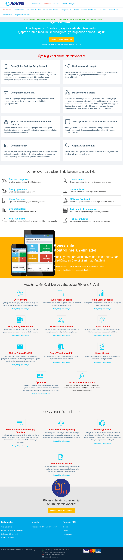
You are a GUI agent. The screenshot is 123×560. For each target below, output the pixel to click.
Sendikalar (36, 4)
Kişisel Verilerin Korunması (12, 530)
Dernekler (47, 4)
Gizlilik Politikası (7, 538)
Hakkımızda (67, 534)
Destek (65, 530)
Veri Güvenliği (6, 527)
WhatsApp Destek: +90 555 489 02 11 (57, 550)
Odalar (55, 4)
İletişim (72, 4)
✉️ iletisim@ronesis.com (50, 557)
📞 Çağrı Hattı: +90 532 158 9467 (54, 552)
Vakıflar (64, 4)
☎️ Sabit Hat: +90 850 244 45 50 (53, 554)
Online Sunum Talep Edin (61, 40)
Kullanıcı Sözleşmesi (9, 534)
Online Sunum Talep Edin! (61, 511)
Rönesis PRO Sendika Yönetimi (44, 527)
